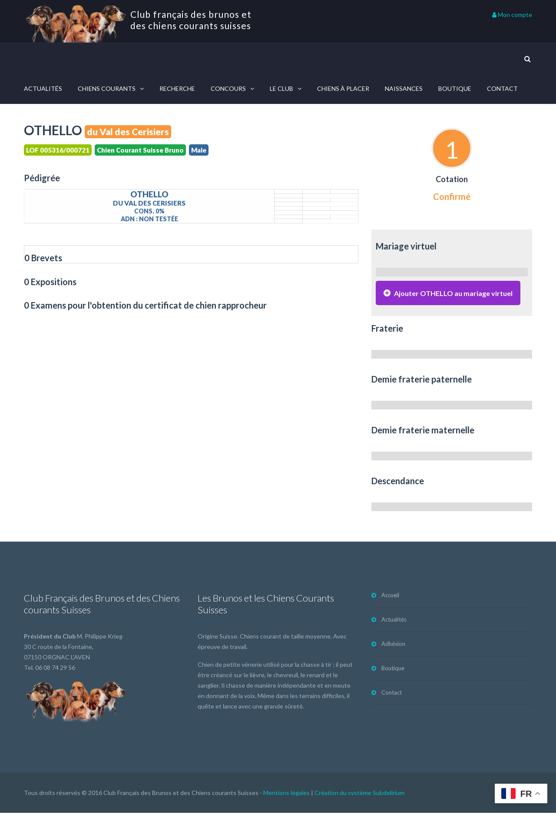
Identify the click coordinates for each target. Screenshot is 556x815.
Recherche (177, 88)
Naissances (404, 88)
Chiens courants (107, 88)
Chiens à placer (343, 88)
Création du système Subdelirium (359, 794)
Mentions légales (286, 794)
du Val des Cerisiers (128, 131)
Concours (228, 88)
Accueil (390, 597)
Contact (502, 88)
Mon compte (512, 14)
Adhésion (393, 645)
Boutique (454, 88)
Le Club (281, 88)
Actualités (43, 88)
